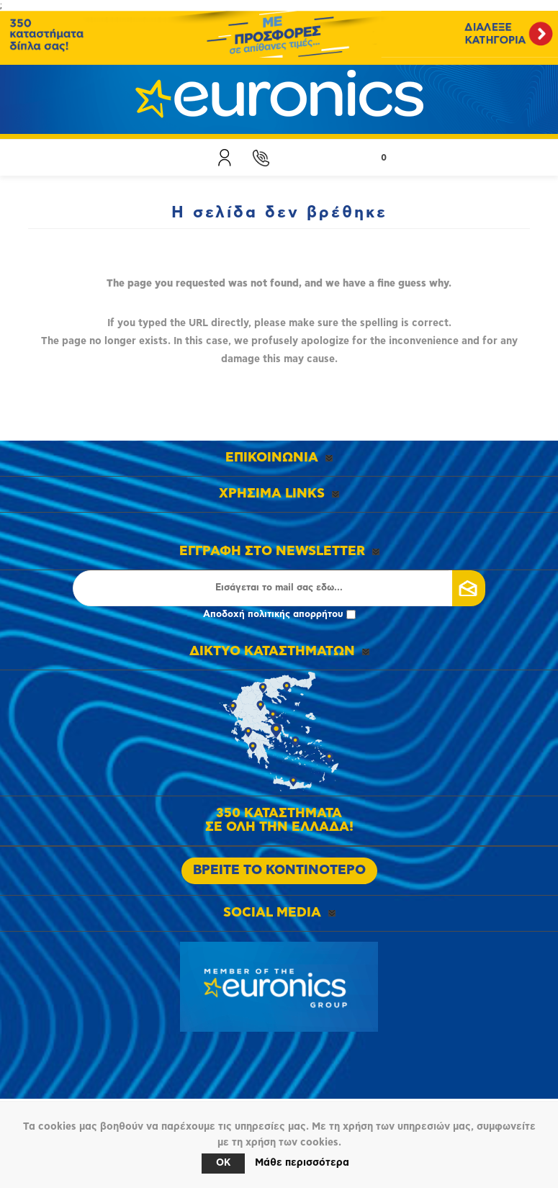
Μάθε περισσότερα (302, 1163)
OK (223, 1163)
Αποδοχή (279, 614)
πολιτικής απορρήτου (295, 614)
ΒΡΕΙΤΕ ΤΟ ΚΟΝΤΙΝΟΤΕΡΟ (279, 870)
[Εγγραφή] (279, 588)
